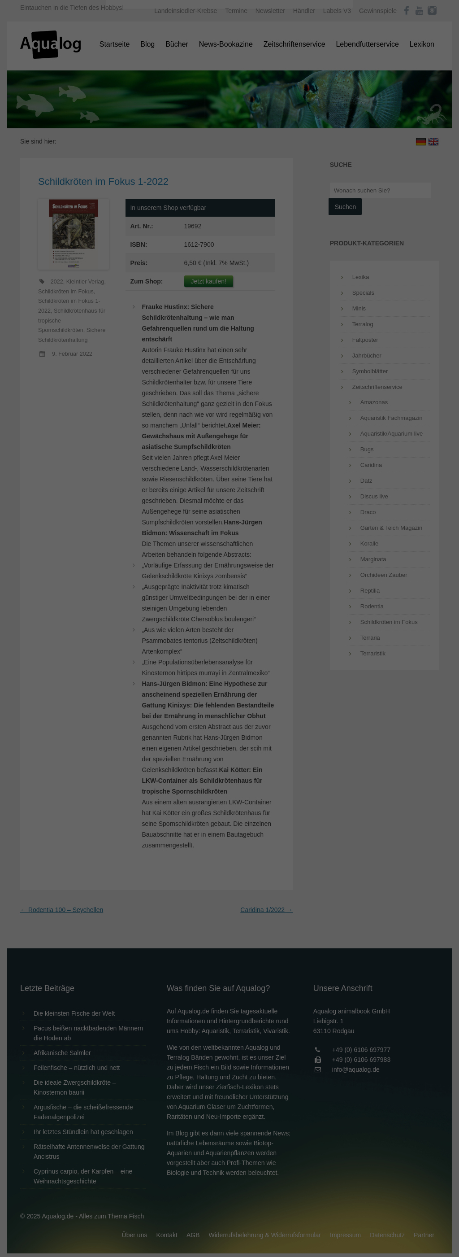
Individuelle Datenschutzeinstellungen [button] (229, 228)
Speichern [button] (229, 202)
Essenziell (133, 144)
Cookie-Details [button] (205, 248)
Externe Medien (312, 144)
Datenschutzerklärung (173, 114)
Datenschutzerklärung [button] (247, 248)
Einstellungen (132, 123)
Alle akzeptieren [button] (230, 175)
